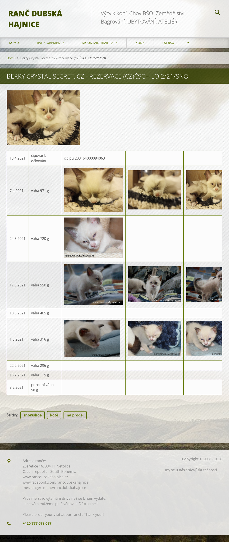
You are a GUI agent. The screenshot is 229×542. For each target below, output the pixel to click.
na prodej (75, 417)
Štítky (12, 417)
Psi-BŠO (168, 45)
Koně (140, 45)
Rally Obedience (50, 45)
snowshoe (32, 417)
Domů (14, 45)
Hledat (217, 13)
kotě (54, 417)
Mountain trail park (99, 45)
